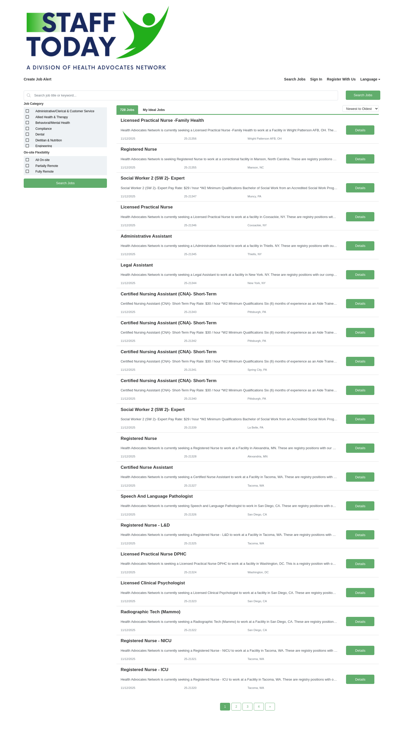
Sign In (316, 79)
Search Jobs (295, 79)
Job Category (34, 104)
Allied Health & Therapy (51, 117)
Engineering (43, 146)
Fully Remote (44, 171)
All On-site (42, 160)
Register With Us (341, 79)
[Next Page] (270, 707)
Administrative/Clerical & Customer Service (64, 111)
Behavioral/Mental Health (52, 123)
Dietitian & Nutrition (48, 140)
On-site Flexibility (36, 152)
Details (360, 130)
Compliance (43, 129)
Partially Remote (46, 166)
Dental (39, 134)
